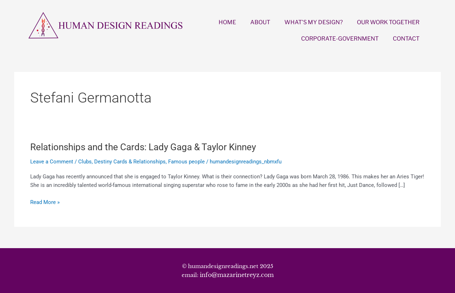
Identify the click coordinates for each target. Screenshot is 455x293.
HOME (227, 22)
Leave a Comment (51, 161)
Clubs (85, 161)
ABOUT (260, 22)
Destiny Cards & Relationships (130, 161)
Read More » (45, 202)
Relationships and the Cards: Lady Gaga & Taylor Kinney (143, 147)
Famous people (186, 161)
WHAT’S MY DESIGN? (313, 22)
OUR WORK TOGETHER (388, 22)
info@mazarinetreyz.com (237, 274)
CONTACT (406, 38)
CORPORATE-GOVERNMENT (340, 38)
